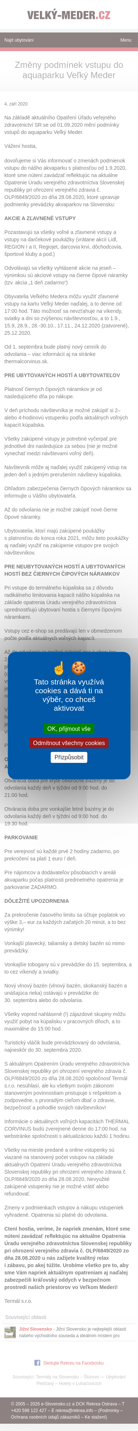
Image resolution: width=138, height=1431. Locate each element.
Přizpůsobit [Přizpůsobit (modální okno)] (69, 757)
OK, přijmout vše (68, 729)
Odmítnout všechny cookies (69, 743)
